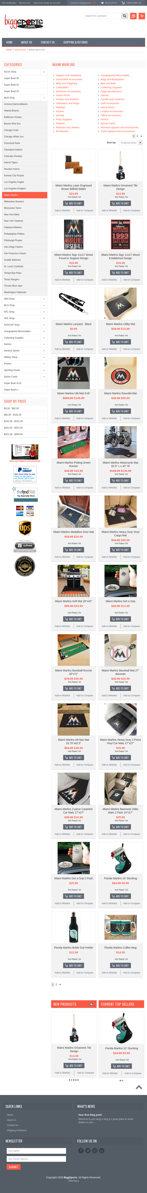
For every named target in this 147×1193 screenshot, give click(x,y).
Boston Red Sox (12, 123)
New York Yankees (13, 221)
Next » (141, 136)
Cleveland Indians (13, 149)
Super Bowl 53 (11, 91)
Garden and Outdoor (67, 99)
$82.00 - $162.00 (12, 556)
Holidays (60, 107)
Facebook (81, 1150)
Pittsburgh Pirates (13, 240)
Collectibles (62, 87)
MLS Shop (9, 305)
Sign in (36, 3)
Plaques (60, 123)
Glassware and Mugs (67, 103)
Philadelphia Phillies (14, 234)
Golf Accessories (110, 103)
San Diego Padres (13, 247)
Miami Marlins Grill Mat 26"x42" (73, 601)
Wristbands (62, 131)
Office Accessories (111, 115)
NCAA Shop (10, 71)
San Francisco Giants (15, 253)
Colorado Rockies (13, 156)
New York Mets (11, 214)
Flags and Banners (111, 91)
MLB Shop (20, 50)
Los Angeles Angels (14, 182)
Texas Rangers (11, 279)
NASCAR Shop (12, 324)
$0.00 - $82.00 (11, 550)
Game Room (63, 95)
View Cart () (134, 3)
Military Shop (10, 357)
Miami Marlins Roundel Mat (120, 393)
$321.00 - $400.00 (13, 576)
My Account (24, 3)
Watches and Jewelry (67, 127)
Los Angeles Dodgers (15, 188)
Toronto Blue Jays (13, 285)
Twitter (88, 1150)
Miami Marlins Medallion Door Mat (73, 531)
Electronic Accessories (68, 91)
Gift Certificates (9, 3)
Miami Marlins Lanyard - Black (74, 324)
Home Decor (108, 107)
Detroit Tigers (11, 162)
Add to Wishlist (62, 210)
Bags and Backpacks (112, 79)
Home (9, 50)
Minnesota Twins (12, 208)
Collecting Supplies (14, 337)
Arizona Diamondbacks (16, 104)
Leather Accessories (112, 111)
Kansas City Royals (14, 175)
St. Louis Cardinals (13, 266)
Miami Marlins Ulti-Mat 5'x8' (73, 393)
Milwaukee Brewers (14, 201)
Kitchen (60, 111)
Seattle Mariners (12, 260)
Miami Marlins (11, 195)
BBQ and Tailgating (66, 83)
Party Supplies (64, 119)
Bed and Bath (108, 83)
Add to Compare (84, 210)
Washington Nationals (15, 292)
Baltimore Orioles (13, 117)
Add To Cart (75, 203)
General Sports (12, 350)
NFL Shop (9, 311)
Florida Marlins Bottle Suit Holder (73, 947)
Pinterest (94, 1150)
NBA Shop (9, 298)
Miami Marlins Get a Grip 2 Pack (73, 878)
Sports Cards (10, 376)
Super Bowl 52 (11, 84)
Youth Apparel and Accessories (118, 131)
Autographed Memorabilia (17, 331)
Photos (7, 363)
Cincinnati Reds (12, 143)
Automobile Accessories (69, 79)
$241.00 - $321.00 (13, 569)
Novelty (60, 115)
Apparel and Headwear (68, 75)
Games (7, 344)
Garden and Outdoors (113, 99)
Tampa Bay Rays (12, 273)
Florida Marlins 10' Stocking (120, 878)
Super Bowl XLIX (12, 383)
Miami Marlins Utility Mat (120, 324)
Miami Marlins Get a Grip (120, 601)
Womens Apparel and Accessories (119, 127)
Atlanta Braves (11, 110)
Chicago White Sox (14, 136)
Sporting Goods (12, 370)
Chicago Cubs (11, 130)
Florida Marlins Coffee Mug (121, 947)
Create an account (51, 3)
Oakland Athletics (13, 227)
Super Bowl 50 (11, 78)
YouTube (101, 1150)
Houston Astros (12, 169)
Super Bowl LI (11, 389)
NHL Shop (9, 318)
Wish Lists (111, 3)
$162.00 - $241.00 (13, 563)
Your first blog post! (90, 1114)
